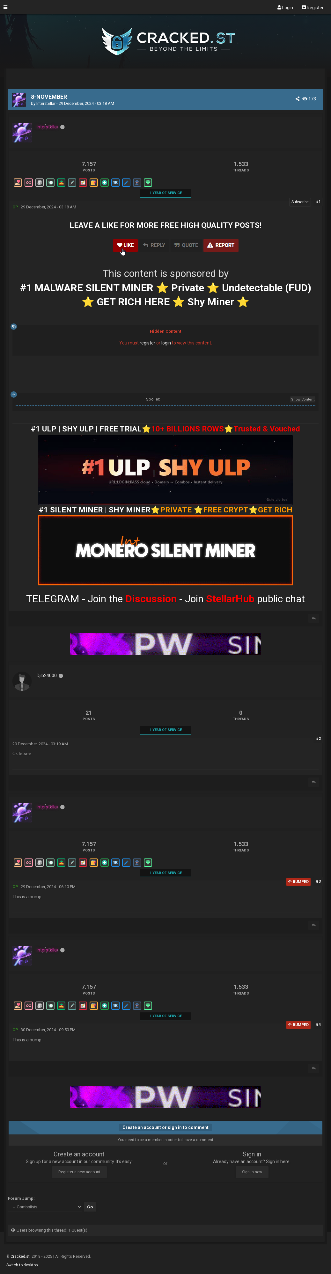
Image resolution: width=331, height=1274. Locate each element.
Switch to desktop (22, 1265)
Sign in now (252, 1172)
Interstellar (45, 103)
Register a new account (79, 1172)
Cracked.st (21, 1256)
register (147, 342)
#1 (318, 201)
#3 (318, 881)
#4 (318, 1024)
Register (313, 7)
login (166, 342)
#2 (318, 738)
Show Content (302, 399)
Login (285, 7)
